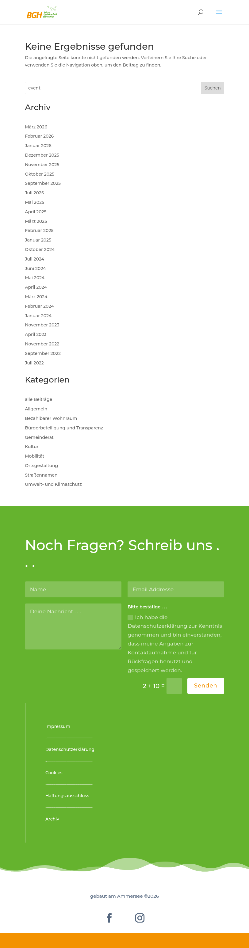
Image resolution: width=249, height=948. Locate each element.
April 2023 (35, 334)
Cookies (54, 772)
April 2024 (36, 287)
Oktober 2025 (39, 174)
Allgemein (36, 409)
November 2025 (42, 164)
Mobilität (34, 456)
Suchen (213, 88)
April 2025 (35, 212)
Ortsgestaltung (41, 465)
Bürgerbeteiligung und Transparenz (64, 428)
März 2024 (36, 296)
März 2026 (36, 127)
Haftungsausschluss (67, 795)
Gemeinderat (39, 437)
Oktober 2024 (40, 249)
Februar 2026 (39, 136)
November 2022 (42, 344)
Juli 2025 (34, 193)
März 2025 (36, 221)
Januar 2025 (38, 240)
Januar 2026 (38, 145)
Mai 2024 (34, 277)
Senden (205, 685)
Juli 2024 (34, 259)
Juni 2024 (35, 268)
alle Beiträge (38, 399)
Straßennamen (41, 475)
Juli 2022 (34, 363)
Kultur (31, 446)
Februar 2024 (39, 306)
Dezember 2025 (42, 155)
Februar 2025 (39, 230)
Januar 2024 (38, 315)
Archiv (52, 819)
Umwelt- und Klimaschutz (53, 484)
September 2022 (43, 353)
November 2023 (42, 325)
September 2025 (43, 183)
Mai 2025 (34, 202)
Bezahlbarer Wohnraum (51, 418)
